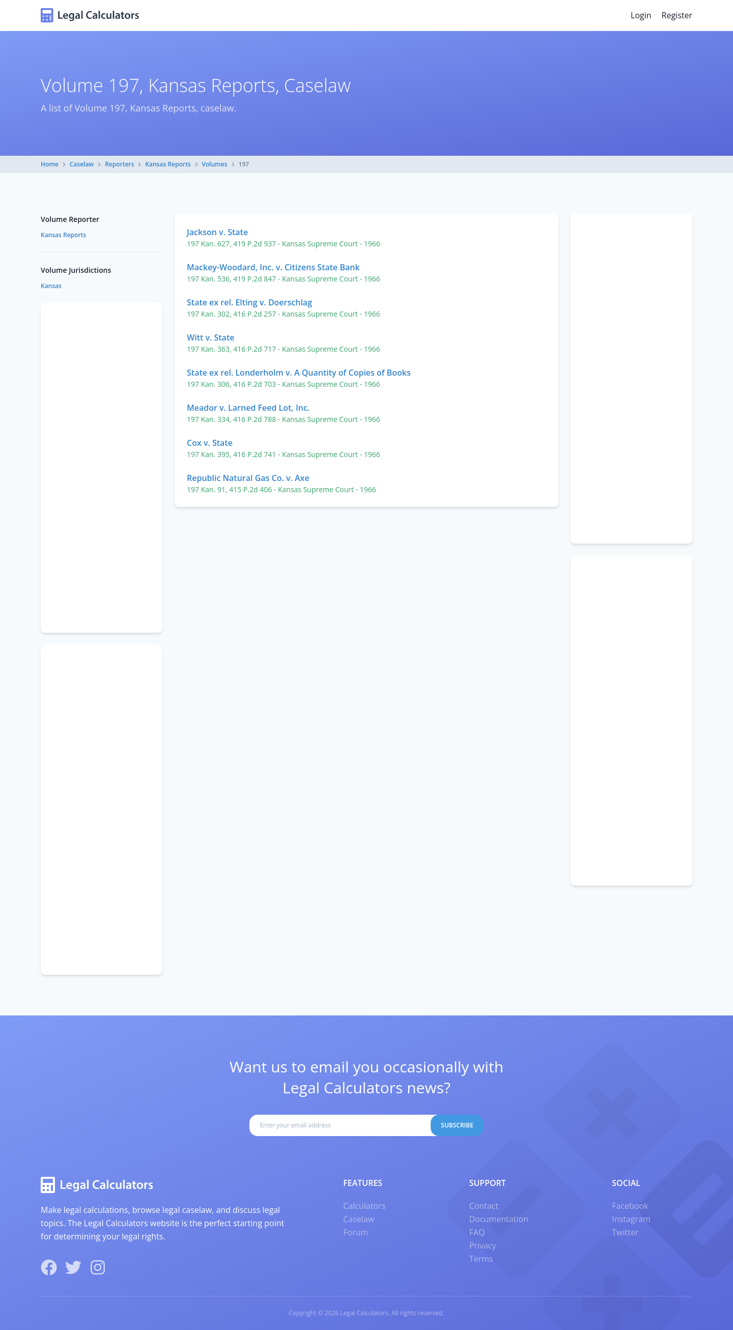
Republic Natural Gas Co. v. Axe (248, 478)
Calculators (364, 1205)
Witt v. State (210, 337)
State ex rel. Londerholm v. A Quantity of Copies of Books (299, 372)
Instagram (631, 1219)
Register (677, 15)
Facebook (630, 1205)
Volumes (215, 164)
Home (50, 164)
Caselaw (82, 164)
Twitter (625, 1232)
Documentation (498, 1219)
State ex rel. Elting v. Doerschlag (249, 302)
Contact (483, 1205)
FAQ (477, 1232)
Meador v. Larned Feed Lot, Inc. (248, 407)
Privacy (482, 1245)
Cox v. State (210, 442)
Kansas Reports (167, 164)
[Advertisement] (631, 378)
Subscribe (457, 1125)
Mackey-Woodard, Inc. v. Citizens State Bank (273, 267)
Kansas (51, 285)
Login (641, 15)
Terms (481, 1258)
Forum (355, 1232)
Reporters (119, 164)
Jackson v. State (217, 232)
